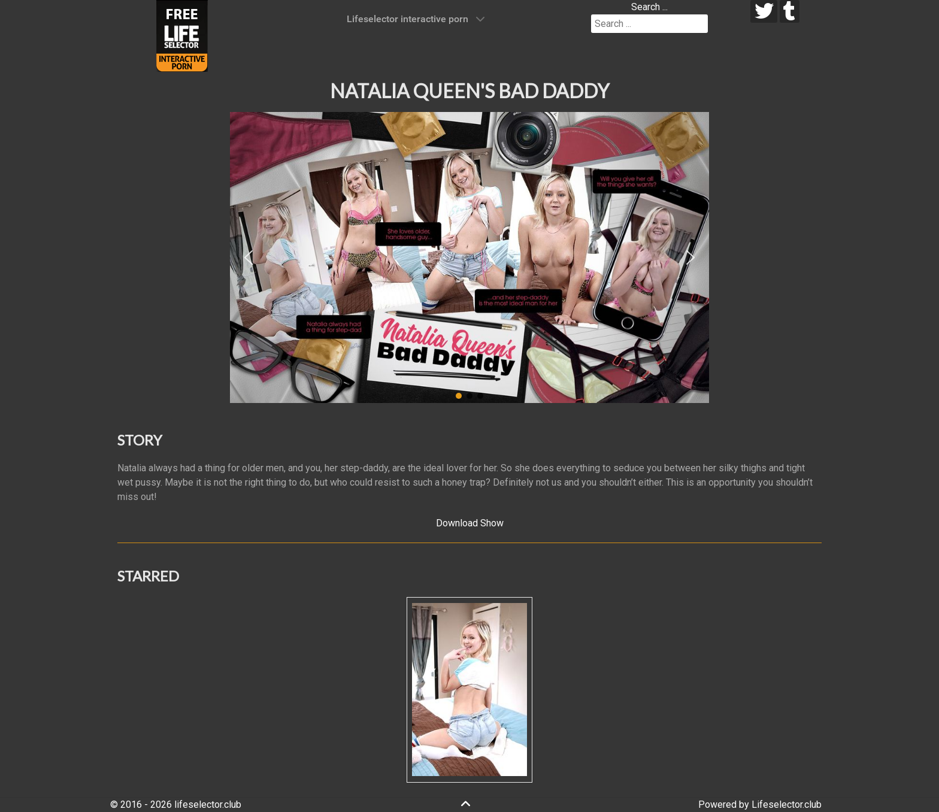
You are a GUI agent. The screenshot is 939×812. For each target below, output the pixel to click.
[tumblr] (789, 11)
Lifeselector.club (787, 804)
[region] (469, 257)
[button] (248, 257)
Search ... (649, 7)
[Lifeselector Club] (182, 35)
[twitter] (763, 11)
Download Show (470, 523)
